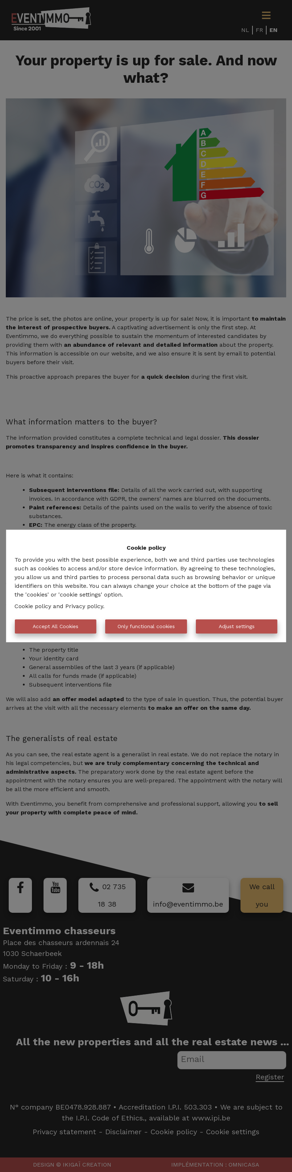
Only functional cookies (146, 626)
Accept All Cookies (55, 626)
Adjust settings (237, 626)
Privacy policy (84, 606)
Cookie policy (33, 606)
